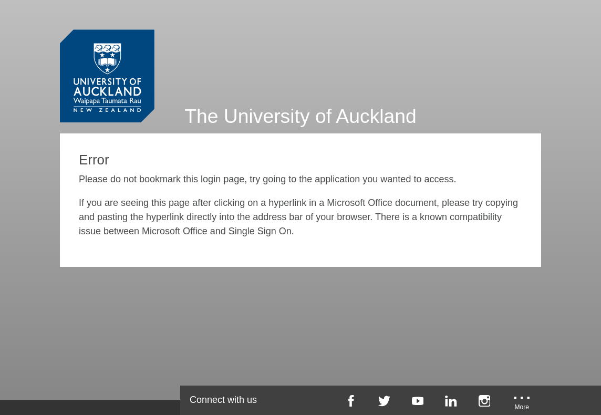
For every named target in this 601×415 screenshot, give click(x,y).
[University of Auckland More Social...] (522, 404)
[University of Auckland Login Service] (107, 56)
